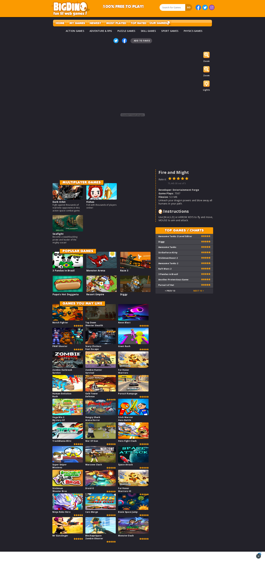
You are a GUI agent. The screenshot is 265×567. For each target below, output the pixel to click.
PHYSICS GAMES (193, 30)
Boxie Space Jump (128, 512)
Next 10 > (198, 290)
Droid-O (89, 488)
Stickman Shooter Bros (59, 490)
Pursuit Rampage (127, 393)
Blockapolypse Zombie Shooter (94, 537)
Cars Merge (91, 512)
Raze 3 (124, 270)
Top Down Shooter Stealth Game (94, 325)
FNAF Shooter (59, 346)
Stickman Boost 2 (168, 258)
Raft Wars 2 (164, 268)
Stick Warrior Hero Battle (125, 419)
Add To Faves (142, 40)
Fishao (90, 201)
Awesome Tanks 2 (168, 263)
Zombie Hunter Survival (93, 371)
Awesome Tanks (167, 247)
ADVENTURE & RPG (101, 30)
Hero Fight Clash (127, 440)
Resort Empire (95, 294)
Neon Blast (124, 322)
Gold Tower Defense (91, 395)
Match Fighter (60, 322)
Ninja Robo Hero (61, 512)
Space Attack (125, 464)
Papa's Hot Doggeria (66, 294)
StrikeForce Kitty (167, 252)
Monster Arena (95, 270)
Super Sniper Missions (59, 466)
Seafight (58, 233)
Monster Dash (126, 535)
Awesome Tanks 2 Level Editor (175, 236)
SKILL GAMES (148, 30)
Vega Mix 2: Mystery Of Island (58, 420)
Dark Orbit (59, 201)
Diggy (123, 294)
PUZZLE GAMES (126, 30)
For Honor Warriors (123, 371)
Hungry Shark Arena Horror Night (92, 420)
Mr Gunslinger (60, 535)
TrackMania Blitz (61, 440)
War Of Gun (91, 440)
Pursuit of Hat (166, 285)
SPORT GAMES (169, 30)
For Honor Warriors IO (124, 490)
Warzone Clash (93, 464)
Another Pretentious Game (173, 279)
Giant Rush (124, 346)
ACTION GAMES (75, 30)
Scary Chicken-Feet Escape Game (93, 349)
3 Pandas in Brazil (64, 270)
